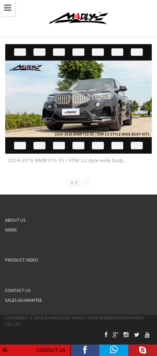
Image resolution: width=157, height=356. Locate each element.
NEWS (11, 230)
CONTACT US (17, 290)
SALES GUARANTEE (23, 300)
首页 (74, 183)
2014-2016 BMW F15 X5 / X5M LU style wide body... (68, 160)
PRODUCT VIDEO (21, 260)
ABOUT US (15, 220)
